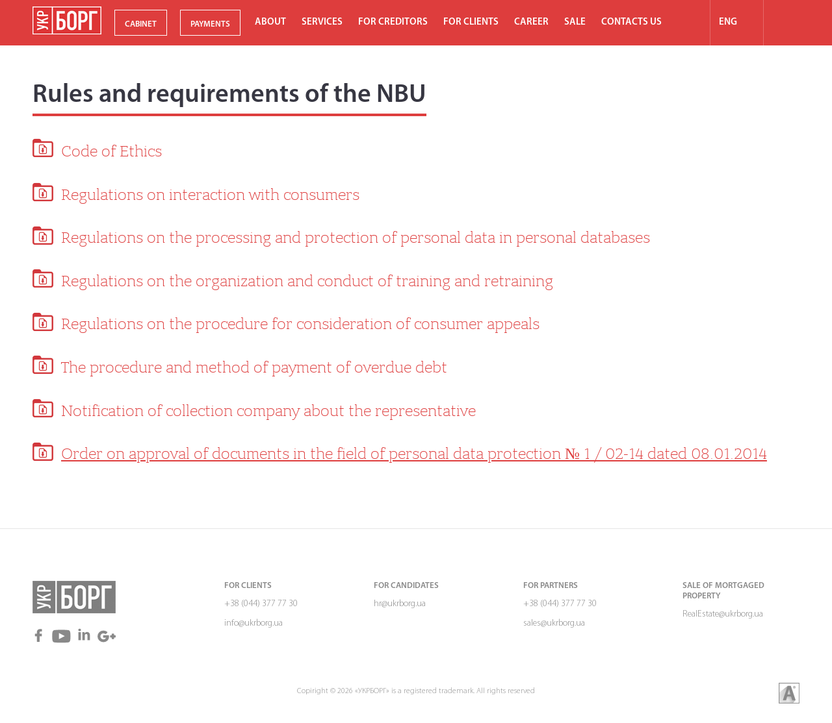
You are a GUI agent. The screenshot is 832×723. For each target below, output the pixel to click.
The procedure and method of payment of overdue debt (254, 367)
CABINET (141, 24)
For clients (471, 22)
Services (322, 22)
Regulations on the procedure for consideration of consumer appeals (300, 324)
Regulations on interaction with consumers (210, 194)
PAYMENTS (210, 24)
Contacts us (631, 22)
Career (531, 22)
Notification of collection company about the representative (268, 411)
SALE (575, 22)
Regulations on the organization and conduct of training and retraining (307, 281)
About (270, 22)
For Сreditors (393, 22)
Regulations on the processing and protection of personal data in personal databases (355, 237)
